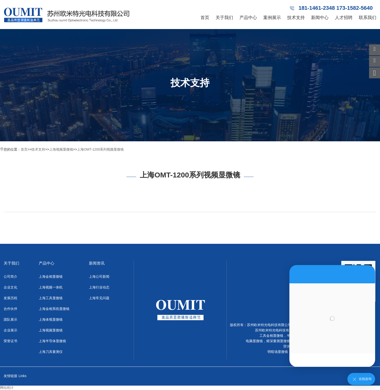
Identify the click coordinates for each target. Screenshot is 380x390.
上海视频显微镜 (61, 149)
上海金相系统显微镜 (54, 309)
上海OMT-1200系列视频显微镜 (100, 149)
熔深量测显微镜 (278, 341)
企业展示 (10, 330)
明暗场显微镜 (277, 352)
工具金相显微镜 (271, 336)
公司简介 (10, 276)
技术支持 (296, 17)
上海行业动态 (99, 287)
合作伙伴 (10, 309)
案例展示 (272, 17)
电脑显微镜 (254, 341)
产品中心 (248, 17)
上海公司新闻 (99, 276)
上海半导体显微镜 (52, 341)
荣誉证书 (10, 341)
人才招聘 (343, 17)
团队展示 (10, 319)
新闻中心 (320, 17)
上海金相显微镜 (51, 276)
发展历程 (10, 298)
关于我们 (224, 17)
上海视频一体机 (51, 287)
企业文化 (10, 287)
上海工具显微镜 (51, 298)
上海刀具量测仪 (51, 352)
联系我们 (367, 17)
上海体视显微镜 (51, 319)
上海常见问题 (99, 298)
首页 (204, 17)
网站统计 (7, 388)
